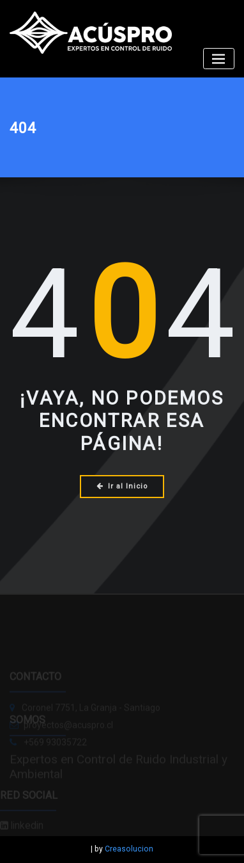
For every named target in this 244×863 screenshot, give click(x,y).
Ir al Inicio (122, 485)
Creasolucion (129, 848)
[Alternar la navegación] (218, 58)
